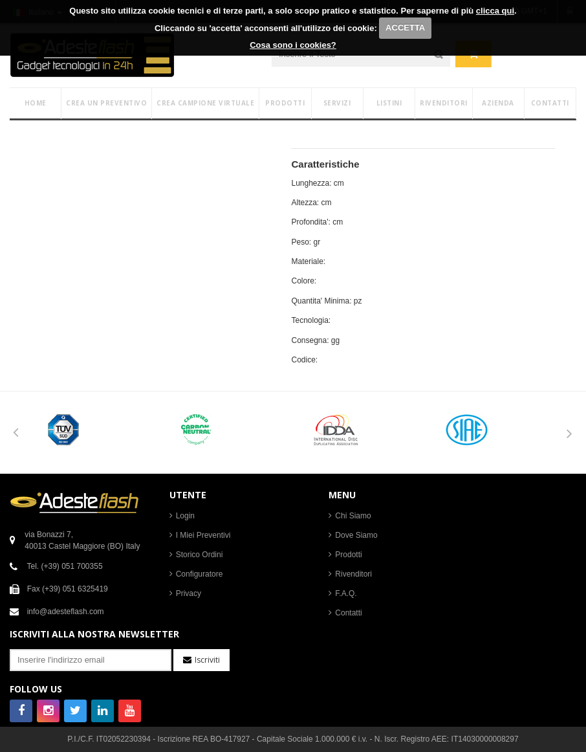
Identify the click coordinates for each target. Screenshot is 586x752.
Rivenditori (353, 574)
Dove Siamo (356, 535)
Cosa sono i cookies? (293, 45)
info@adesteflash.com (65, 611)
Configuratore (199, 574)
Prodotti (348, 554)
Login (185, 515)
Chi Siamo (353, 515)
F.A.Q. (345, 593)
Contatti (348, 612)
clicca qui (495, 11)
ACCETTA (405, 27)
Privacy (188, 593)
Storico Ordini (199, 554)
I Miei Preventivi (203, 535)
